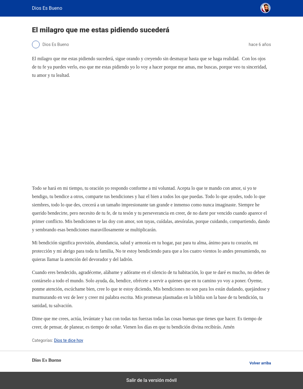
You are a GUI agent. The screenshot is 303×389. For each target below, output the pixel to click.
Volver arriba (260, 363)
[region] (151, 131)
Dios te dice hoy (68, 340)
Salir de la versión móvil (151, 380)
